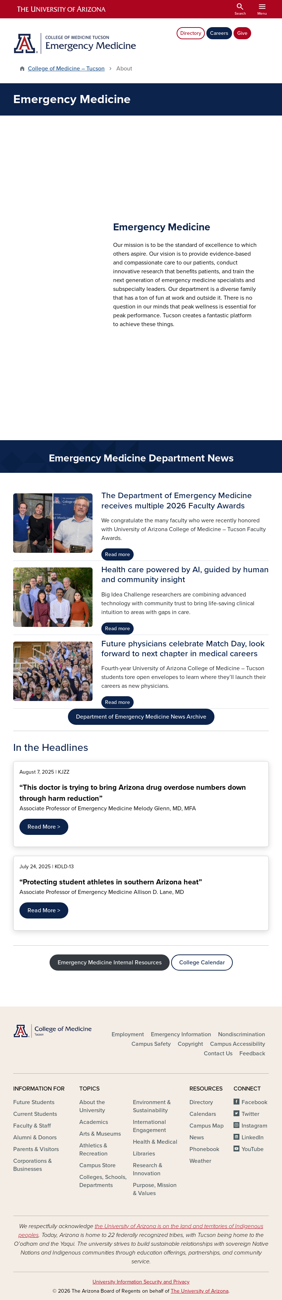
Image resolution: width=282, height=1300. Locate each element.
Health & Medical (155, 1142)
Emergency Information (181, 1034)
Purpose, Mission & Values (155, 1189)
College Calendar (202, 962)
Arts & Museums (100, 1134)
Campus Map (206, 1125)
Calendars (202, 1114)
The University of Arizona (199, 1291)
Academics (93, 1122)
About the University (92, 1106)
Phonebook (204, 1149)
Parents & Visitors (36, 1149)
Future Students (33, 1102)
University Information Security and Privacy (141, 1282)
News (196, 1137)
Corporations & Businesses (32, 1165)
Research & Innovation (147, 1169)
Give (242, 33)
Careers (219, 33)
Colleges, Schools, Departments (103, 1181)
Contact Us (218, 1053)
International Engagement (149, 1126)
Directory (190, 33)
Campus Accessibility (237, 1044)
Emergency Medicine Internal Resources (110, 962)
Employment (128, 1034)
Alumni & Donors (35, 1137)
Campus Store (97, 1165)
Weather (200, 1161)
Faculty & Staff (32, 1125)
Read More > (44, 826)
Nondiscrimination (241, 1034)
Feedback (252, 1053)
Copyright (190, 1044)
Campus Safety (151, 1044)
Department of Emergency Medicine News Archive (141, 716)
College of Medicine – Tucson (66, 68)
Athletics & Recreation (93, 1149)
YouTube (253, 1149)
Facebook (254, 1102)
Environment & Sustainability (152, 1106)
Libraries (144, 1153)
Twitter (250, 1114)
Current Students (35, 1114)
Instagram (254, 1125)
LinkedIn (253, 1137)
